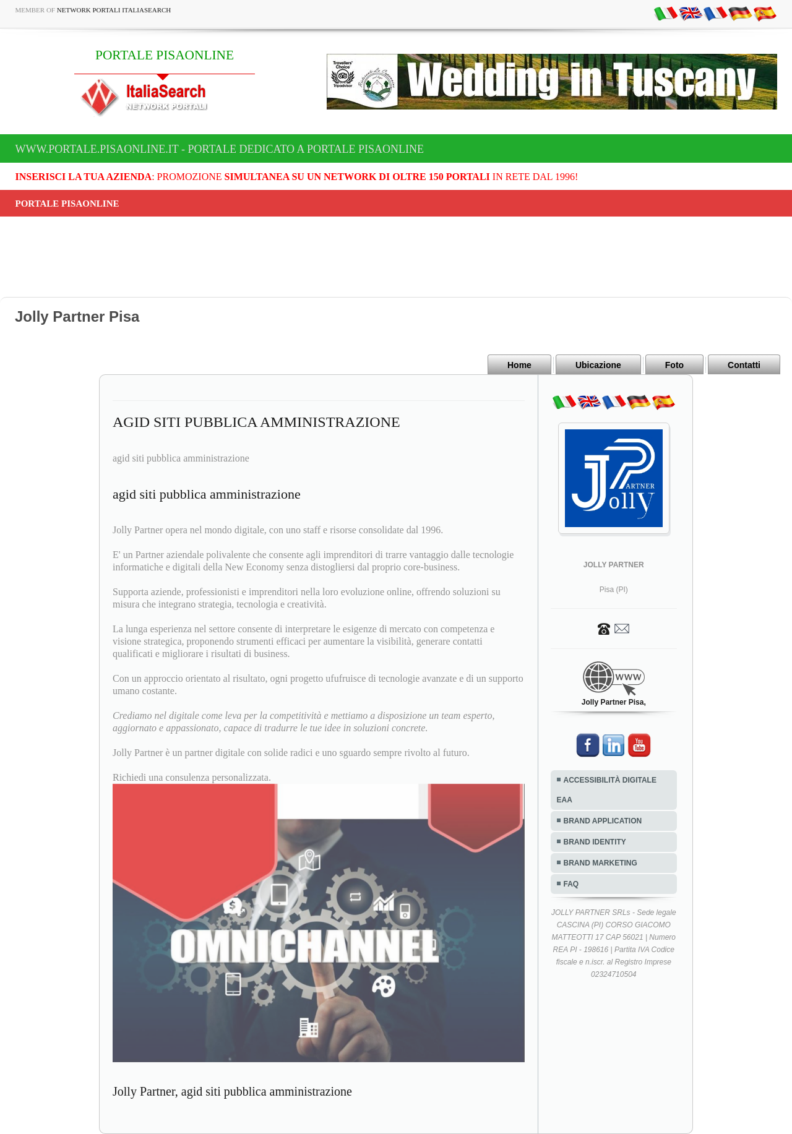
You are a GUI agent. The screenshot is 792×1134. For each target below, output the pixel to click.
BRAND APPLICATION (603, 821)
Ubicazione (598, 365)
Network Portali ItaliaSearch (114, 10)
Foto (674, 365)
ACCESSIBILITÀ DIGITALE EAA (606, 790)
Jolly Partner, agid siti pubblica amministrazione (232, 1091)
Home (519, 365)
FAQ (571, 884)
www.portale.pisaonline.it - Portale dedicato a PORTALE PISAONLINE (219, 149)
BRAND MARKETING (600, 863)
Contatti (744, 365)
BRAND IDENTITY (595, 842)
